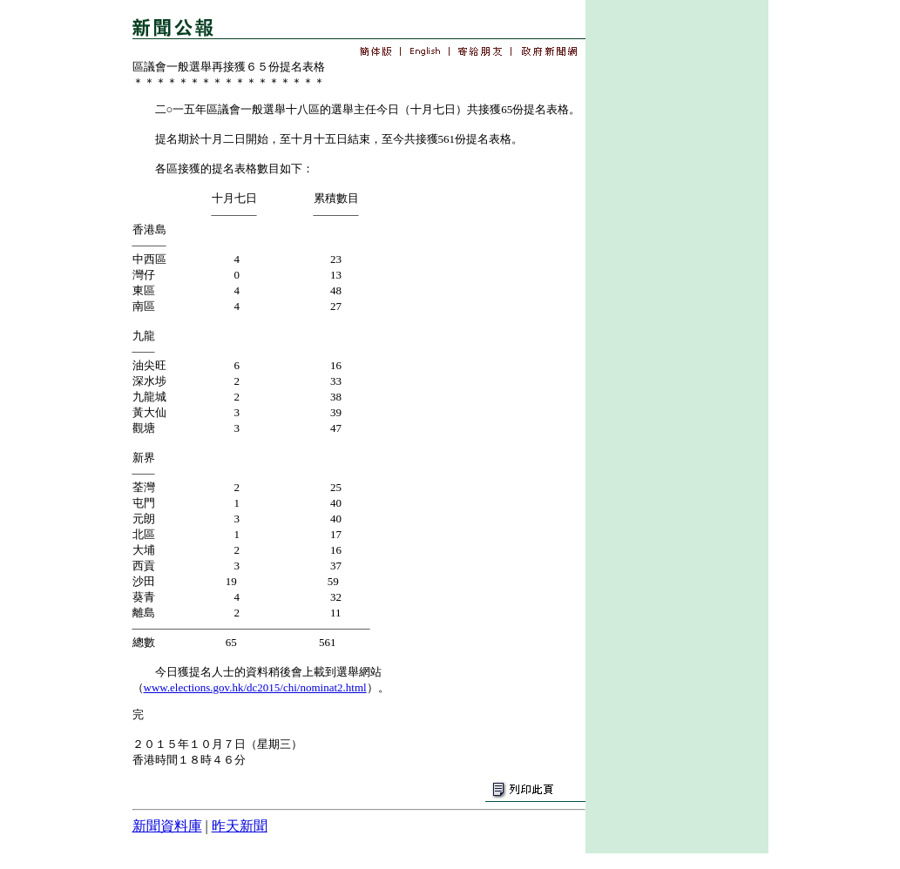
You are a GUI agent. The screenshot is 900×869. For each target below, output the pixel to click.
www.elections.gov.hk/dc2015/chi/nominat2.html (255, 687)
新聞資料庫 (167, 825)
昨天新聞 (239, 825)
